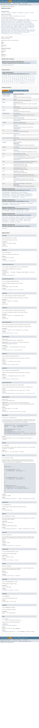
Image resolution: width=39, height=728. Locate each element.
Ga (10, 78)
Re (2, 81)
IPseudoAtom (16, 16)
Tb (34, 81)
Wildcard (23, 82)
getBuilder (4, 228)
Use (13, 1)
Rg (6, 81)
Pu (29, 80)
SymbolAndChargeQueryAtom (7, 31)
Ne (32, 79)
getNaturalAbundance (21, 203)
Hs (26, 78)
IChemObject (21, 12)
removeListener (27, 219)
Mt (22, 79)
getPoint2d (16, 133)
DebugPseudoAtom (27, 21)
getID (34, 217)
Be (22, 75)
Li (4, 79)
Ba (20, 75)
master (2, 46)
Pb (17, 80)
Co (14, 77)
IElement (27, 12)
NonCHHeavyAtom (9, 26)
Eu (32, 77)
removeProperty (5, 220)
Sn (28, 81)
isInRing (15, 150)
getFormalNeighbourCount (16, 193)
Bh (24, 75)
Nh (34, 79)
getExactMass (5, 203)
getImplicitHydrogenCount (19, 122)
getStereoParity (17, 142)
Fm (6, 78)
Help (26, 1)
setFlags (17, 220)
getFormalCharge (6, 193)
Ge (14, 78)
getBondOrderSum (14, 192)
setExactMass (30, 203)
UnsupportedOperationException (9, 498)
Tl (10, 82)
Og (10, 80)
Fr (8, 78)
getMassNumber (12, 203)
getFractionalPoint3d (19, 117)
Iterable (4, 95)
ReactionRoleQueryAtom (12, 28)
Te (4, 82)
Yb (29, 82)
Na (26, 79)
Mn (18, 79)
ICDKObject (14, 12)
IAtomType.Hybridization (8, 65)
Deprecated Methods (7, 92)
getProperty (30, 218)
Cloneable (3, 12)
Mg (16, 79)
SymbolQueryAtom (30, 31)
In (29, 78)
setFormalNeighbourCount (26, 195)
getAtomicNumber (6, 210)
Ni (2, 80)
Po (23, 80)
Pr (25, 80)
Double (3, 110)
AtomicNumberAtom (21, 20)
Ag (4, 75)
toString (18, 221)
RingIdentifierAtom (5, 29)
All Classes (25, 3)
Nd (30, 79)
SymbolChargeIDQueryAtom (20, 31)
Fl (4, 78)
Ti (8, 82)
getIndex (15, 125)
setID (21, 220)
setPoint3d (16, 179)
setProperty (12, 221)
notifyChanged (12, 219)
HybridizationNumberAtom (21, 24)
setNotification (27, 220)
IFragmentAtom (4, 16)
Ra (31, 80)
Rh (8, 81)
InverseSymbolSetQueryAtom (17, 25)
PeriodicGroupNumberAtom (29, 26)
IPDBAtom (11, 16)
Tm (12, 82)
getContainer (17, 113)
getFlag (18, 217)
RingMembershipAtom (15, 29)
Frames (14, 3)
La (2, 79)
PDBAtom (16, 26)
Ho (24, 78)
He (18, 78)
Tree (15, 1)
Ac (2, 75)
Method (15, 4)
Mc (12, 79)
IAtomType (9, 12)
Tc (2, 82)
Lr (6, 79)
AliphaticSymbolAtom (13, 19)
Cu (20, 77)
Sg (22, 81)
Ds (24, 77)
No (4, 80)
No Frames (19, 3)
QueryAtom (3, 28)
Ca (33, 75)
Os (12, 80)
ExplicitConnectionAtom (17, 22)
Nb (28, 79)
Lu (8, 79)
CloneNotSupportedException (14, 620)
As (12, 75)
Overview (2, 1)
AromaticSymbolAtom (5, 20)
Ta (32, 81)
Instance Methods (14, 90)
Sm (26, 81)
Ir (31, 78)
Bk (28, 75)
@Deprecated (5, 339)
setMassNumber (5, 204)
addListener (5, 217)
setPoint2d (16, 174)
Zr (33, 82)
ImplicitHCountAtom (5, 25)
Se (20, 81)
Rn (10, 81)
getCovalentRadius (23, 192)
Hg (22, 78)
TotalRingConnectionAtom (7, 33)
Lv (10, 79)
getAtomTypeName (6, 192)
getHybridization (27, 193)
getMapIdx (16, 130)
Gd (12, 78)
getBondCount (17, 106)
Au (16, 75)
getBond (15, 102)
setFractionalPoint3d (19, 156)
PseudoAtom (25, 27)
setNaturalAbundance (14, 204)
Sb (16, 81)
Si (24, 81)
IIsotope (32, 12)
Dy (26, 77)
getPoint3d (16, 137)
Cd (2, 77)
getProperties (23, 218)
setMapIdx (16, 171)
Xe (26, 82)
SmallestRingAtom (25, 29)
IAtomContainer (5, 113)
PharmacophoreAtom (5, 27)
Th (6, 82)
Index (24, 1)
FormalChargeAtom (28, 22)
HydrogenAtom (31, 24)
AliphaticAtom (4, 19)
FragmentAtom (4, 24)
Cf (6, 77)
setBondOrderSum (29, 194)
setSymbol (27, 210)
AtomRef (28, 20)
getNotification (15, 218)
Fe (2, 78)
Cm (10, 77)
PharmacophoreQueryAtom (16, 27)
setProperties (5, 221)
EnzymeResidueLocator (6, 22)
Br (30, 75)
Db (22, 77)
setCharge (16, 153)
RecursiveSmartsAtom (23, 28)
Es (30, 77)
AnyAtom (21, 19)
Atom (12, 20)
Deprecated (19, 1)
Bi (26, 75)
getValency (13, 194)
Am (8, 75)
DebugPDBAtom (19, 21)
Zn (31, 82)
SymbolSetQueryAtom (5, 32)
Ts (14, 82)
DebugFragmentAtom (11, 21)
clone (15, 99)
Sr (30, 81)
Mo (20, 79)
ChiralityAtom (34, 20)
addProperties (12, 217)
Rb (33, 80)
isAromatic (16, 147)
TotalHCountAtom (25, 32)
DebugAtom (3, 21)
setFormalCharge (15, 195)
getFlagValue (29, 217)
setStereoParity (17, 183)
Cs (18, 77)
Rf (4, 81)
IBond (8, 95)
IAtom (3, 99)
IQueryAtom (22, 16)
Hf (20, 78)
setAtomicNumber (20, 210)
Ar (10, 75)
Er (28, 77)
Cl (8, 77)
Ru (12, 81)
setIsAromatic (17, 164)
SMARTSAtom (32, 29)
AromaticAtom (27, 19)
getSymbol (13, 210)
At (14, 75)
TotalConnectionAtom (16, 32)
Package (6, 1)
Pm (21, 80)
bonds (15, 95)
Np (6, 80)
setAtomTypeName (20, 194)
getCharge (16, 110)
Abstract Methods (24, 90)
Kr (35, 78)
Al (6, 75)
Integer (4, 122)
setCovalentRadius (6, 195)
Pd (19, 80)
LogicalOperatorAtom (29, 25)
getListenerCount (6, 218)
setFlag (12, 220)
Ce (4, 77)
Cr (16, 77)
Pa (15, 80)
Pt (27, 80)
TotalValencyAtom (18, 33)
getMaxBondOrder (6, 194)
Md (14, 79)
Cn (12, 77)
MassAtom (3, 26)
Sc (18, 81)
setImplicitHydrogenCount (19, 161)
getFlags (23, 217)
